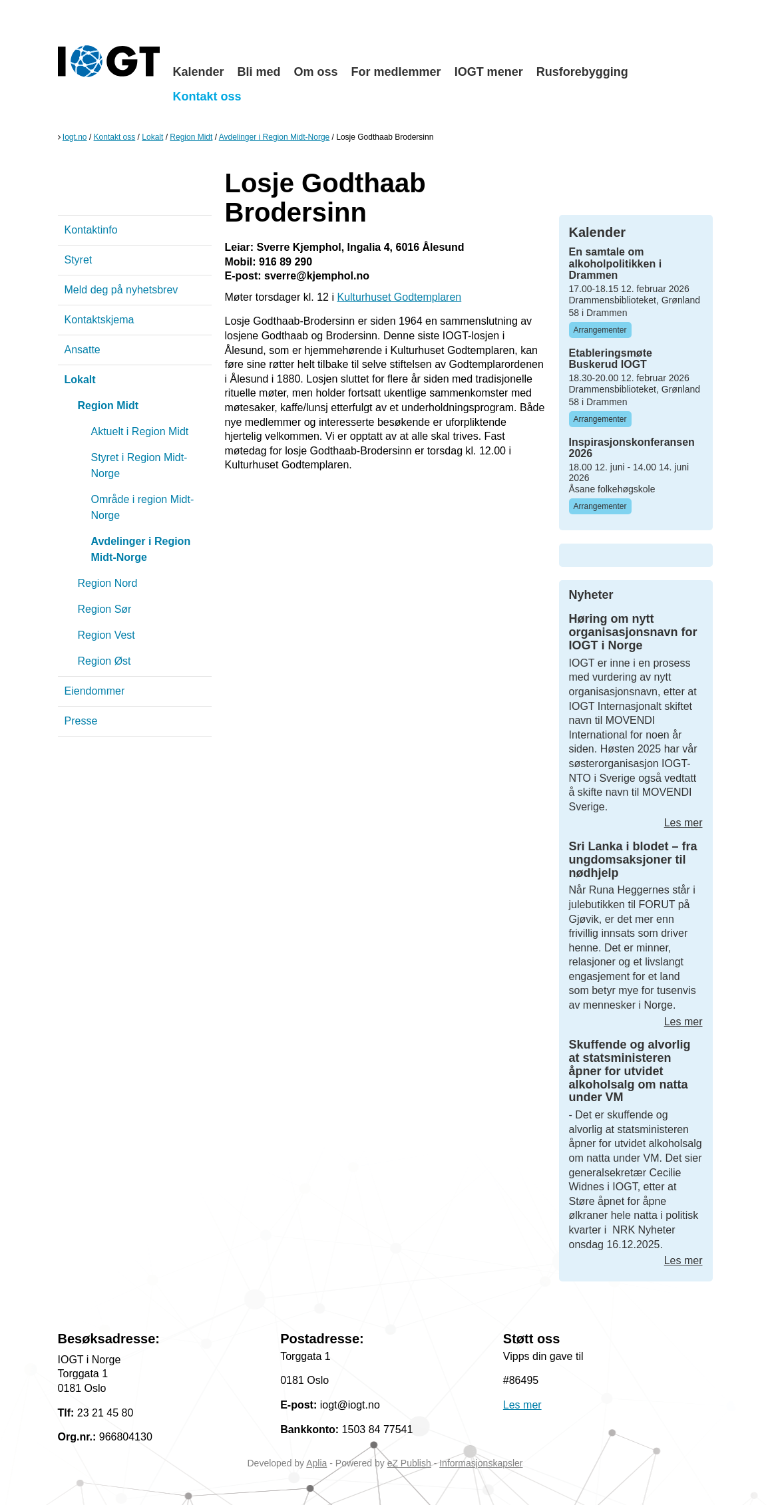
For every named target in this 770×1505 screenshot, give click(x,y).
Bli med (259, 72)
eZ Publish (409, 1463)
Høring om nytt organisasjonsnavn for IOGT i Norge (633, 632)
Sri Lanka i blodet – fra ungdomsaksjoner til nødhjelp (633, 860)
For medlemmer (396, 72)
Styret (79, 259)
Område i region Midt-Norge (142, 507)
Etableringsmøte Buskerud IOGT (610, 359)
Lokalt (152, 137)
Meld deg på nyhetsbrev (121, 289)
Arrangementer (600, 330)
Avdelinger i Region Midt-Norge (274, 137)
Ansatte (82, 349)
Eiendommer (95, 691)
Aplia (316, 1463)
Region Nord (108, 583)
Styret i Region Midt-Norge (139, 465)
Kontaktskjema (99, 319)
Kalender (198, 72)
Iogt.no (75, 137)
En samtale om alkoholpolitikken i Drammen (615, 263)
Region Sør (105, 609)
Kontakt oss (207, 96)
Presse (81, 721)
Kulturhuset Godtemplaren (399, 297)
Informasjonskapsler (480, 1463)
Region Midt (191, 137)
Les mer (683, 822)
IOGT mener (489, 72)
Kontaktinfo (91, 230)
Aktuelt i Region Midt (140, 431)
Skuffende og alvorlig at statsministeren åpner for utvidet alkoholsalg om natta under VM (630, 1071)
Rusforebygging (582, 72)
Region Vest (106, 635)
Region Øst (104, 661)
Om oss (316, 72)
